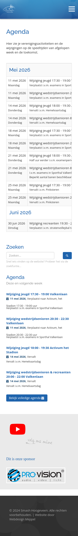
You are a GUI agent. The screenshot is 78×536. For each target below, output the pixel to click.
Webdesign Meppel (22, 519)
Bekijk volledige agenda (27, 398)
